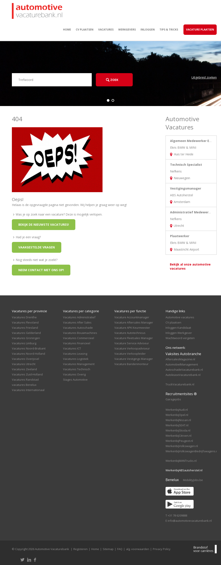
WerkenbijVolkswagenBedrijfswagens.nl (192, 451)
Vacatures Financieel (76, 343)
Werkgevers (127, 29)
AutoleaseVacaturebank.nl (183, 375)
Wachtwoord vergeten (180, 338)
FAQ (119, 549)
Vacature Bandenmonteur (131, 364)
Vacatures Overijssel (25, 359)
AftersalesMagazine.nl (180, 359)
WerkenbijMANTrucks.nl (181, 461)
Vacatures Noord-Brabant (29, 348)
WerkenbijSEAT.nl (177, 425)
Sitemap (108, 549)
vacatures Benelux (24, 385)
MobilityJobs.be (193, 480)
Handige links (175, 311)
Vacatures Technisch (76, 369)
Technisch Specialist (186, 165)
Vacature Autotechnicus (129, 333)
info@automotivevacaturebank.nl (190, 521)
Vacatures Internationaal (28, 390)
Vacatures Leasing (75, 354)
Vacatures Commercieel (78, 338)
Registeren (80, 549)
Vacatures (106, 29)
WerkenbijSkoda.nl (178, 430)
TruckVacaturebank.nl (180, 384)
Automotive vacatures (180, 317)
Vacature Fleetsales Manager (133, 338)
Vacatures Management (79, 364)
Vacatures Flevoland (25, 322)
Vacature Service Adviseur (131, 343)
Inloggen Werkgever (179, 333)
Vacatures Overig (74, 374)
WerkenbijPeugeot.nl (179, 441)
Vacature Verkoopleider (130, 354)
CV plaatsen (84, 29)
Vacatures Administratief (79, 317)
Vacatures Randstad (25, 379)
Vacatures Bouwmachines (80, 333)
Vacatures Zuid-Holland (27, 374)
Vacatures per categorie (81, 311)
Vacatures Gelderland (26, 333)
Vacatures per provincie (29, 311)
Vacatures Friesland (25, 328)
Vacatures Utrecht (23, 364)
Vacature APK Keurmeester (132, 328)
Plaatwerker (179, 236)
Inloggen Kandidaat (178, 328)
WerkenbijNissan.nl (178, 420)
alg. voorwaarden (137, 549)
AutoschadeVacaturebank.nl (184, 370)
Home (67, 29)
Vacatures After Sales (77, 322)
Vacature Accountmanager (131, 317)
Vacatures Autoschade (78, 328)
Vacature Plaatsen (200, 29)
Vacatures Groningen (26, 338)
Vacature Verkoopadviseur (132, 348)
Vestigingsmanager (185, 188)
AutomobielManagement (182, 364)
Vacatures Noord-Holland (28, 354)
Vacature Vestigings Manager (133, 359)
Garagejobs (173, 399)
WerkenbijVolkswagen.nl (182, 446)
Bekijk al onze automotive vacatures (190, 266)
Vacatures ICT (72, 348)
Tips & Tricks (168, 29)
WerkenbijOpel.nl (177, 415)
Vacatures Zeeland (24, 369)
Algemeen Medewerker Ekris (192, 141)
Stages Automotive (75, 379)
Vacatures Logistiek (75, 359)
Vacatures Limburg (24, 343)
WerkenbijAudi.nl (177, 410)
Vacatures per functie (130, 311)
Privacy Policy (161, 549)
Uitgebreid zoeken (204, 77)
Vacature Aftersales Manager (133, 322)
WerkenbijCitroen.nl (178, 436)
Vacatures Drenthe (24, 317)
